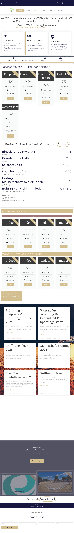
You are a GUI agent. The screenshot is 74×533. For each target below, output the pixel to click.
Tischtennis (61, 10)
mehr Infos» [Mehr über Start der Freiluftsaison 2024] (10, 389)
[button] (58, 3)
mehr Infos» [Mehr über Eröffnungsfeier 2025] (10, 362)
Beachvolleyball (48, 10)
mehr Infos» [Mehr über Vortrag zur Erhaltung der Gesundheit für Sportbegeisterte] (44, 334)
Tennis (36, 10)
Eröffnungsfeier (51, 373)
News (28, 10)
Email (10, 98)
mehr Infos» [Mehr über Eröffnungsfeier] (44, 386)
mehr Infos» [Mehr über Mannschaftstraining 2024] (44, 362)
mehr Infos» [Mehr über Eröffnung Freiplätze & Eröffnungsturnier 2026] (10, 333)
